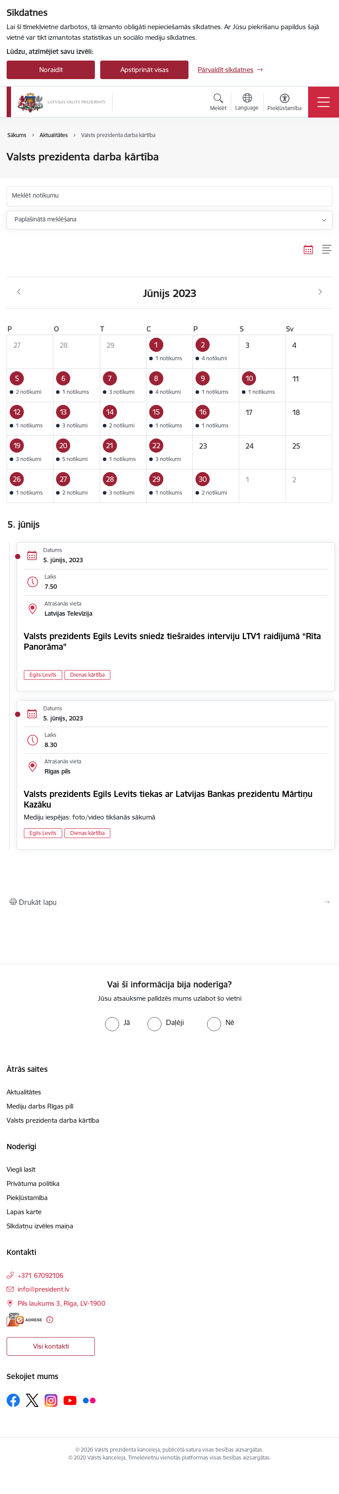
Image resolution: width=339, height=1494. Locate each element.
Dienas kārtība (87, 674)
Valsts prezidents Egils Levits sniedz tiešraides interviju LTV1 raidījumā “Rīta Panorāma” (172, 641)
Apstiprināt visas (145, 69)
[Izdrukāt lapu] (169, 902)
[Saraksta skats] (327, 249)
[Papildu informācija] (49, 1319)
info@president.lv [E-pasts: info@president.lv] (43, 1289)
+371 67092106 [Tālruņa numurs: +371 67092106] (41, 1275)
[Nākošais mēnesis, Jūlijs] (320, 292)
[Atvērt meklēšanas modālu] (218, 103)
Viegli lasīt (21, 1169)
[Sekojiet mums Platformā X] (32, 1400)
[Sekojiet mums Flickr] (89, 1400)
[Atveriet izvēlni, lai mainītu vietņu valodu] (247, 103)
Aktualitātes (24, 1092)
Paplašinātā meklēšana (45, 219)
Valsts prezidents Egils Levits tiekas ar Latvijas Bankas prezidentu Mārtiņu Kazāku (168, 799)
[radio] (117, 1022)
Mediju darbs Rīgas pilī (40, 1106)
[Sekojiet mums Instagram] (51, 1400)
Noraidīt (51, 69)
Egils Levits (43, 674)
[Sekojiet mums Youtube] (70, 1400)
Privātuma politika (33, 1183)
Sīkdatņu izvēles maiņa (40, 1226)
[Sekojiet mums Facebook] (13, 1400)
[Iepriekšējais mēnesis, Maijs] (18, 292)
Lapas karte (24, 1212)
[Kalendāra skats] (308, 249)
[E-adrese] (24, 1319)
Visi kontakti (51, 1346)
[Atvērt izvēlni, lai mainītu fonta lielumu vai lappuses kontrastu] (284, 103)
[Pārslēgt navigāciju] (323, 102)
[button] (169, 352)
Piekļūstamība (27, 1197)
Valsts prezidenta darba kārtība (53, 1120)
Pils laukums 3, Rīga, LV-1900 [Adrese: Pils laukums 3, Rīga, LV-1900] (61, 1303)
